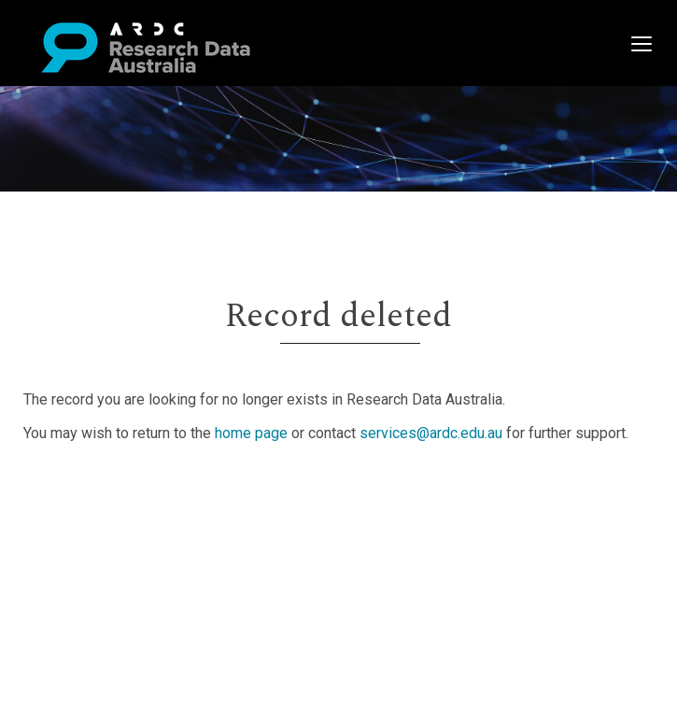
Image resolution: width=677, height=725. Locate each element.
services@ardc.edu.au (431, 433)
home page (251, 433)
